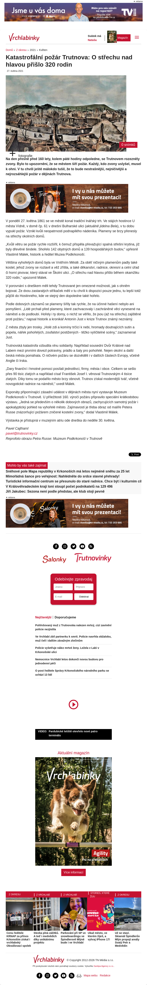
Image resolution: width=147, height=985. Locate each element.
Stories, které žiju (99, 895)
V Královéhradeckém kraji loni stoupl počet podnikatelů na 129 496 (59, 486)
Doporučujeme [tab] (65, 617)
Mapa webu (90, 975)
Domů (9, 49)
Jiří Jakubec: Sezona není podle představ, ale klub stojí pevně (55, 491)
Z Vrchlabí (43, 894)
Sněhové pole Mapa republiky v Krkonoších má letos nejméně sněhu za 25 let (67, 471)
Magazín (123, 37)
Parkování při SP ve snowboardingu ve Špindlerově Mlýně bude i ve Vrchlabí (73, 937)
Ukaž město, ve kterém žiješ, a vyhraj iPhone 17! (99, 936)
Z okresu (21, 49)
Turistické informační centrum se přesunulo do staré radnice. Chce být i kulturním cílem (73, 481)
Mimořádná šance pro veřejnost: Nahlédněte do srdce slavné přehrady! (62, 476)
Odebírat (84, 596)
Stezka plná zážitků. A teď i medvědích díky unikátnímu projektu (46, 937)
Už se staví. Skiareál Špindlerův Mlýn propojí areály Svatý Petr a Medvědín (127, 939)
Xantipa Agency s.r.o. (104, 966)
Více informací (73, 872)
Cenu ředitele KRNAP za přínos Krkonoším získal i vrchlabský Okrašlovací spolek (19, 939)
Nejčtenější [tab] (43, 617)
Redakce (105, 975)
